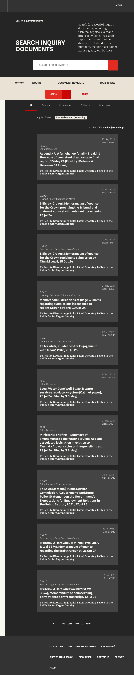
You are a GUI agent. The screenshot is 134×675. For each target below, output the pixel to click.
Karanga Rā (108, 646)
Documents (65, 105)
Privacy (119, 657)
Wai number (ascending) (111, 127)
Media (52, 667)
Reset (85, 94)
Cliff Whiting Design (61, 657)
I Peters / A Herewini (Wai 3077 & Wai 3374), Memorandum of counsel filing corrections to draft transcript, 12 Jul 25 (68, 593)
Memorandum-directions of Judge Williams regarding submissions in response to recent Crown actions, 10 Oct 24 (70, 304)
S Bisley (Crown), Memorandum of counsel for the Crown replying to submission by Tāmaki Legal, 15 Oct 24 (70, 258)
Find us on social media (82, 646)
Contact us (56, 646)
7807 (88, 624)
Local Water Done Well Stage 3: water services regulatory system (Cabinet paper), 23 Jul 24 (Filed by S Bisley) (71, 392)
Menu (118, 5)
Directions (104, 105)
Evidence (85, 105)
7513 (62, 624)
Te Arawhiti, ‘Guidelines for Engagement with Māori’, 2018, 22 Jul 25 (68, 348)
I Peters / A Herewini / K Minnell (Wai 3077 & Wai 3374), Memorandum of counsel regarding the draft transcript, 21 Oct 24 (70, 547)
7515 (77, 624)
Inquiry (36, 82)
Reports (46, 105)
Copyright (103, 657)
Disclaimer (85, 657)
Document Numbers (71, 82)
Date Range (107, 82)
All (31, 105)
